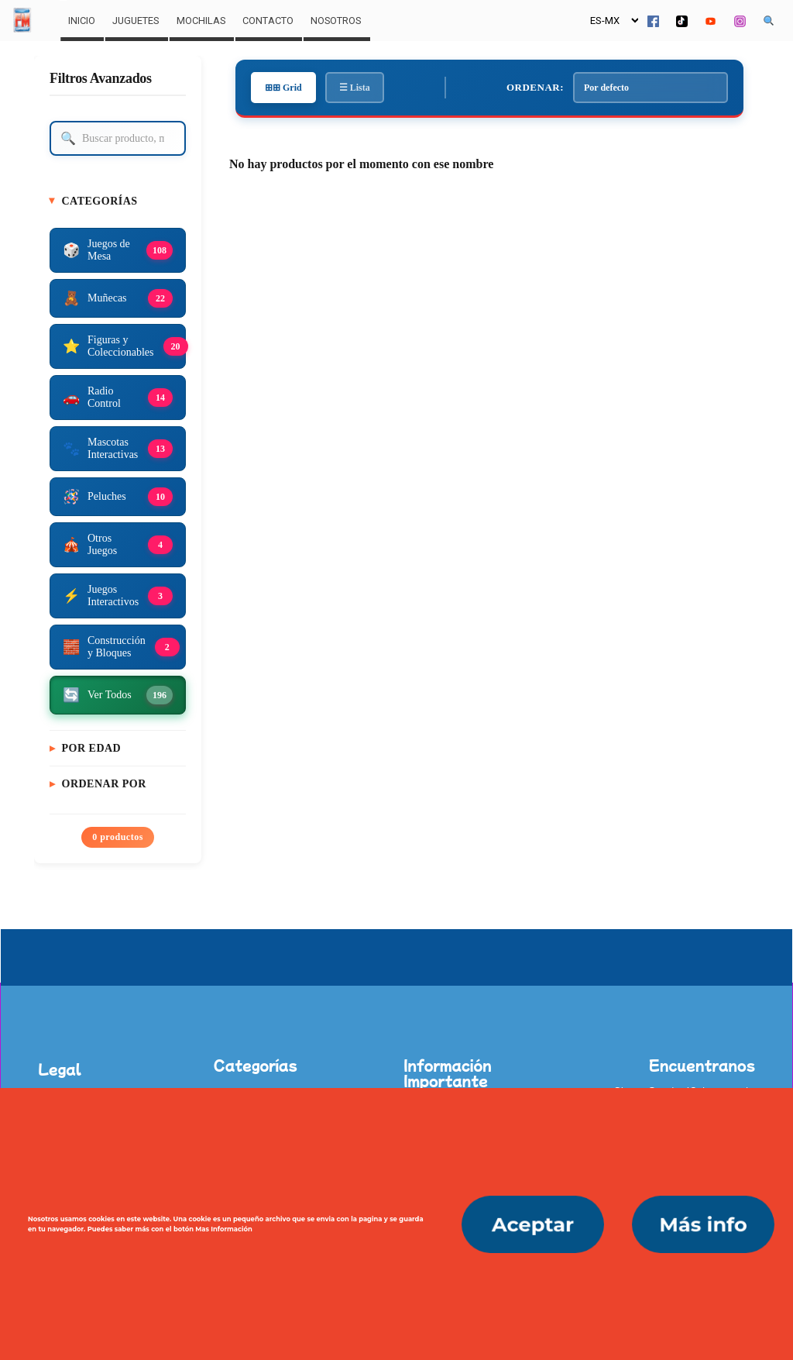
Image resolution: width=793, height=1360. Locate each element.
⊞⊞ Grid (283, 87)
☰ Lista (354, 87)
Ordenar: (535, 87)
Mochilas (201, 20)
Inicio (81, 20)
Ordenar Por (104, 784)
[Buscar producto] (117, 138)
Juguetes (135, 20)
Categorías (100, 201)
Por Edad (92, 748)
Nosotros (336, 20)
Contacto (268, 20)
